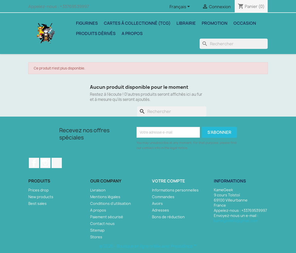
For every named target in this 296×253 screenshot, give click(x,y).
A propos (132, 33)
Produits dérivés (96, 33)
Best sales (37, 203)
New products (40, 196)
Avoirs (157, 203)
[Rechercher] (234, 44)
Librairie (186, 23)
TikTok (57, 163)
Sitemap (97, 230)
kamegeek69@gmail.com (235, 220)
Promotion (214, 23)
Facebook (34, 163)
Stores (96, 236)
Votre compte (168, 181)
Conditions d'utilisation (110, 203)
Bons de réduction (168, 216)
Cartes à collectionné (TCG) (137, 23)
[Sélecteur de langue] (181, 7)
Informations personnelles (175, 190)
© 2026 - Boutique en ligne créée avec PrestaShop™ (148, 246)
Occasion (244, 23)
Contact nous (102, 223)
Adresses (160, 210)
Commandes (163, 196)
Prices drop (38, 190)
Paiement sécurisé (106, 216)
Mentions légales (105, 196)
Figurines (87, 23)
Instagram (45, 163)
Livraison (98, 190)
